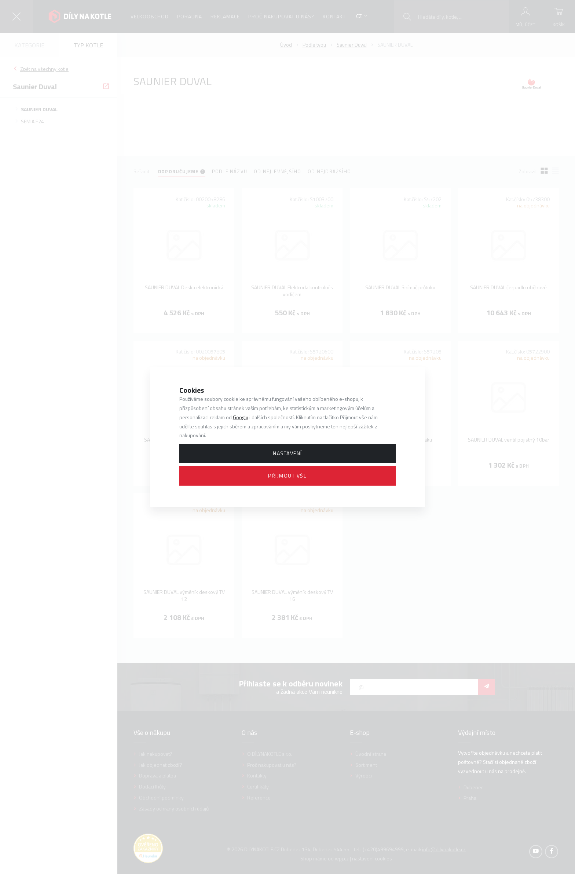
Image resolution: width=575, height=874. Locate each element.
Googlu (240, 417)
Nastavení (287, 453)
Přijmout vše (287, 475)
